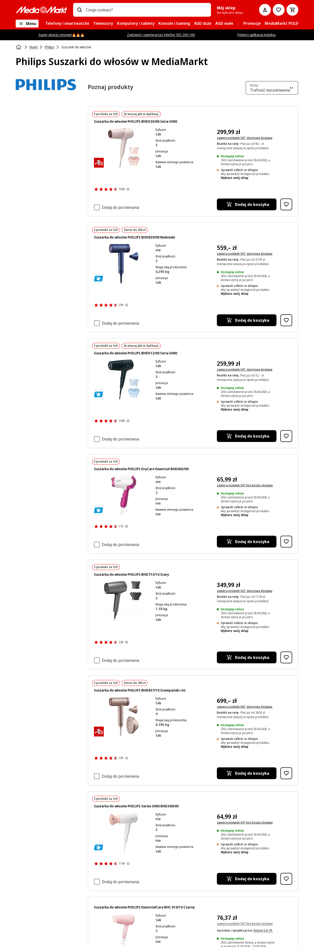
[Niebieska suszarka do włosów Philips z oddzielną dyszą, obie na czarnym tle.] (124, 263)
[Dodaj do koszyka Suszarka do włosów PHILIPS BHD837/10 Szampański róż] (246, 773)
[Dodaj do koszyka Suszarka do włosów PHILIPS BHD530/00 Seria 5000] (246, 204)
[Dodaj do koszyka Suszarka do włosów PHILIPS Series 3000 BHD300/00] (246, 879)
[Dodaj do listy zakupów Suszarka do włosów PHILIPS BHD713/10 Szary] (286, 657)
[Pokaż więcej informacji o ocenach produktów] (128, 189)
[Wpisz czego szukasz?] (79, 10)
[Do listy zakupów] (279, 10)
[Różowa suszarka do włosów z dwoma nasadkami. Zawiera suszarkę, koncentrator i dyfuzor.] (124, 148)
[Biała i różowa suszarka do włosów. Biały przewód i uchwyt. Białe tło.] (124, 495)
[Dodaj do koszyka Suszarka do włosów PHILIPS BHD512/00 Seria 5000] (246, 436)
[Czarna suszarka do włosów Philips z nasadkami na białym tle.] (124, 379)
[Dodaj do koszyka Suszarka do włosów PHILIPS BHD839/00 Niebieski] (246, 320)
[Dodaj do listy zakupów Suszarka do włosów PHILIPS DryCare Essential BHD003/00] (286, 541)
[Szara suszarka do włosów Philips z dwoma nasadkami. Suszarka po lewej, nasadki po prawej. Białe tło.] (124, 601)
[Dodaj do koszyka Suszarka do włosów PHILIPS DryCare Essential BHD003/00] (246, 541)
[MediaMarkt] (41, 9)
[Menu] (27, 23)
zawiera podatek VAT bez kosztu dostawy (245, 485)
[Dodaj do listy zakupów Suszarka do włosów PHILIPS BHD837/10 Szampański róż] (286, 773)
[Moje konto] (265, 10)
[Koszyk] (292, 10)
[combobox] (146, 10)
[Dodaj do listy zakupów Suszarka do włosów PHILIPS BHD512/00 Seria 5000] (286, 436)
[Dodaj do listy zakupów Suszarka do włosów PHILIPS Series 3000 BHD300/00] (286, 879)
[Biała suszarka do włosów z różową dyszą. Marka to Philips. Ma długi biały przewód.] (124, 832)
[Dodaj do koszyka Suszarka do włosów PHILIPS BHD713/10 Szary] (246, 657)
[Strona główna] (19, 47)
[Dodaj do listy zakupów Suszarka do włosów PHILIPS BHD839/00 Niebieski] (286, 320)
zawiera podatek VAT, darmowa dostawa (244, 138)
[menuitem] (67, 23)
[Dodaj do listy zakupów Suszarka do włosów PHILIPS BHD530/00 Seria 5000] (286, 204)
